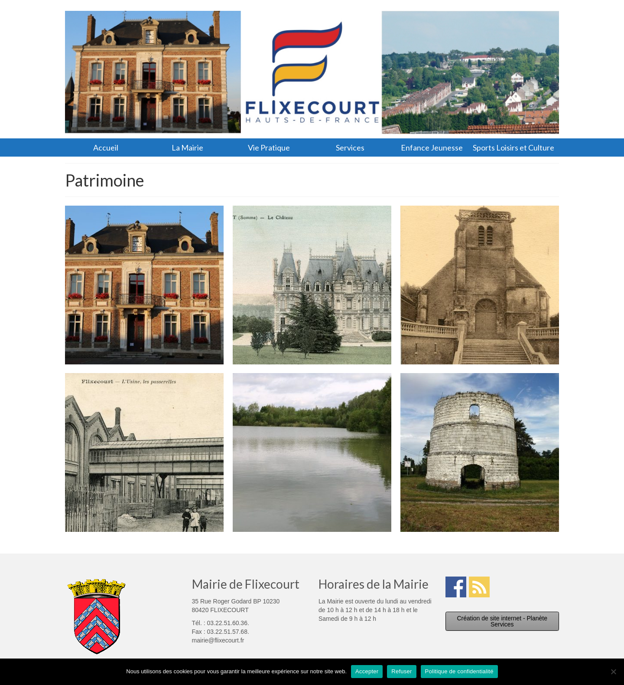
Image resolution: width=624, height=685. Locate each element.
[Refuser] (613, 671)
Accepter (366, 671)
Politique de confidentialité (459, 671)
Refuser (401, 671)
